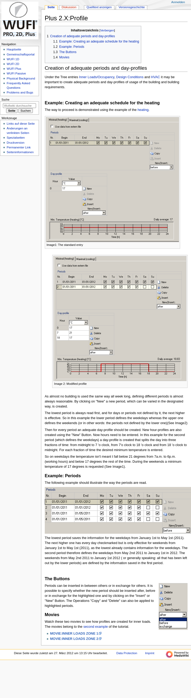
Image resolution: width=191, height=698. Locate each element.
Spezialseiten (16, 137)
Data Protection (126, 653)
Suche (6, 99)
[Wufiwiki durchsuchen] (19, 105)
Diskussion (69, 7)
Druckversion (15, 142)
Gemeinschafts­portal (20, 54)
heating (143, 110)
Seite (51, 7)
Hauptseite (14, 49)
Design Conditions (130, 77)
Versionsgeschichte (132, 7)
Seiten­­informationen (20, 152)
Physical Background (21, 78)
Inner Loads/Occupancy (96, 77)
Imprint (149, 653)
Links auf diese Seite (21, 123)
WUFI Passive (16, 73)
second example (95, 627)
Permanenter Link (18, 147)
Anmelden (178, 2)
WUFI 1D (13, 59)
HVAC (155, 77)
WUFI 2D (13, 63)
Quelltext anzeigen (99, 7)
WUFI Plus (14, 68)
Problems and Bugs (20, 92)
